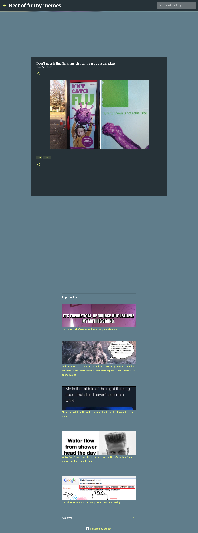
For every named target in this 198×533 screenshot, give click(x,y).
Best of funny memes (35, 5)
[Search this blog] (179, 5)
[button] (38, 73)
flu (39, 157)
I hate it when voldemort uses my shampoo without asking (91, 502)
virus (46, 157)
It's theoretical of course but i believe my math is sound (89, 329)
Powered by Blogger (99, 528)
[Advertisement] (99, 34)
